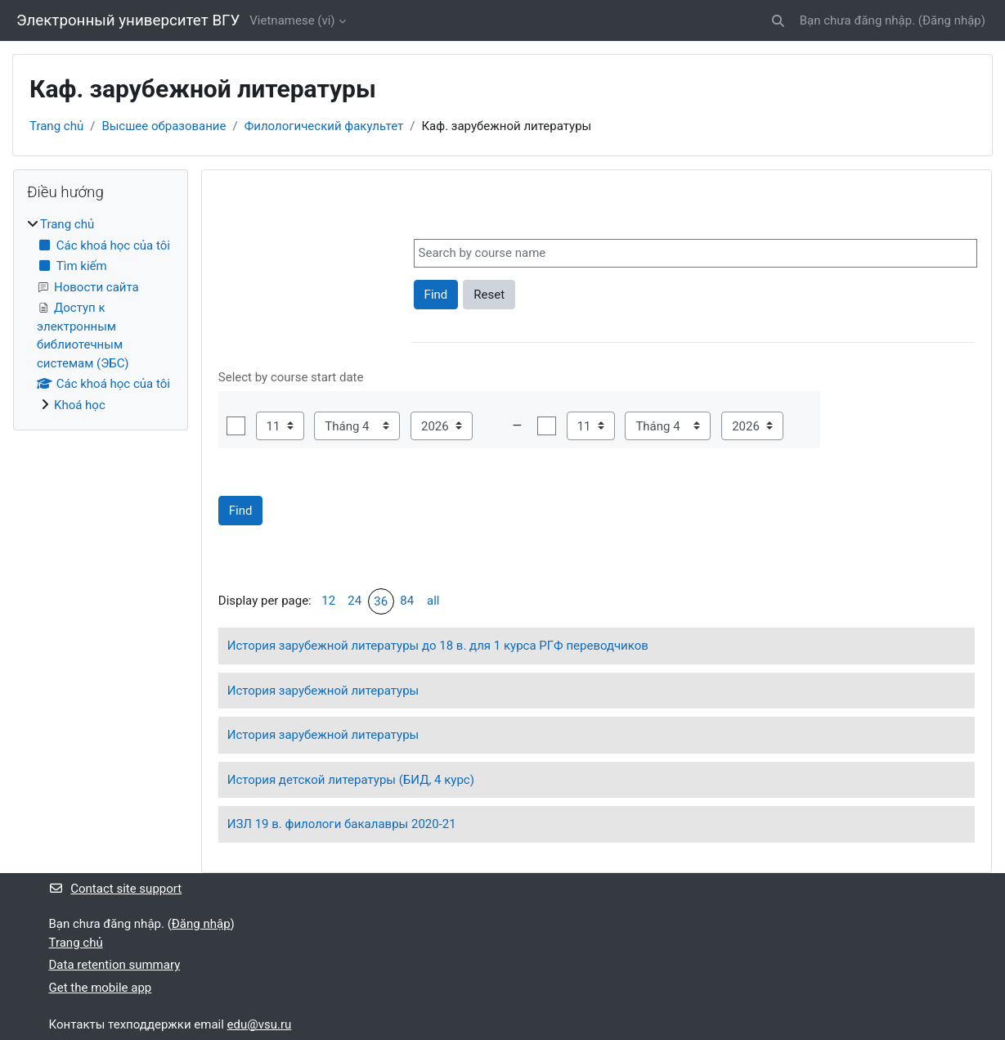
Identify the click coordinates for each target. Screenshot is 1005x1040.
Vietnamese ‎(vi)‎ (291, 20)
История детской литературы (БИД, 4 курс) (350, 779)
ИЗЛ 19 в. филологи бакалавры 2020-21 (341, 824)
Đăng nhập (951, 20)
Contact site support (115, 888)
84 (407, 600)
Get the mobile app (100, 987)
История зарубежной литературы (323, 690)
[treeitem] (100, 314)
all (433, 600)
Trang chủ (56, 126)
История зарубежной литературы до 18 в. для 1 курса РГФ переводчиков (437, 645)
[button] (778, 20)
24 (354, 600)
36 (381, 601)
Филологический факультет (324, 126)
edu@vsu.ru (259, 1024)
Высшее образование (163, 126)
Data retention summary (115, 964)
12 (328, 600)
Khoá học (79, 405)
